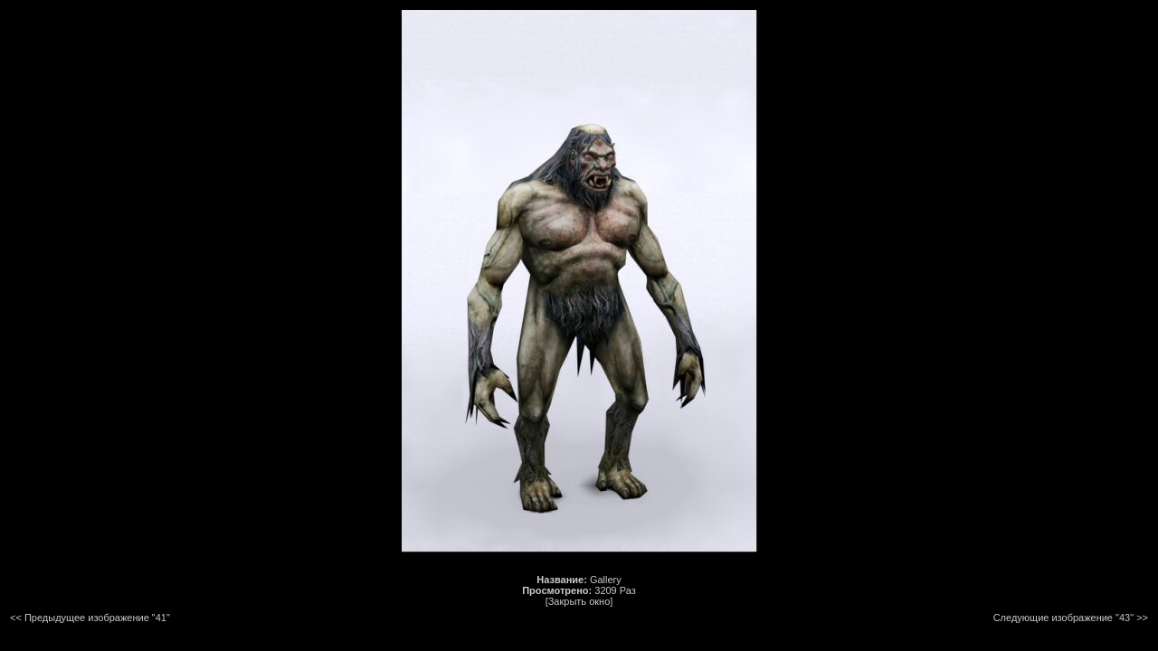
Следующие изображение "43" (1063, 617)
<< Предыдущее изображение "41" (90, 617)
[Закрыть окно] (579, 601)
